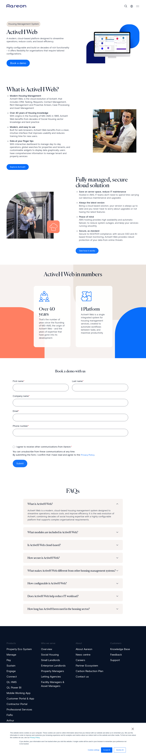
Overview (46, 652)
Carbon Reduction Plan (89, 674)
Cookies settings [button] (93, 750)
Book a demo (18, 63)
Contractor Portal (17, 707)
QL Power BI (14, 691)
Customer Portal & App (20, 702)
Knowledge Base (120, 652)
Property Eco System (19, 652)
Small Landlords (50, 663)
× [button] (133, 729)
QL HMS (12, 685)
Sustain (11, 669)
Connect (12, 680)
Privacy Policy (35, 737)
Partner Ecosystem (87, 669)
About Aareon (84, 652)
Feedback (116, 658)
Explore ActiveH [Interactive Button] (17, 167)
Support (115, 663)
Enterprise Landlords (53, 669)
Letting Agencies (51, 680)
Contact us (82, 680)
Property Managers (52, 674)
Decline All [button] (119, 750)
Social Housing (50, 658)
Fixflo (10, 718)
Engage (11, 674)
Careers (80, 663)
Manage (11, 658)
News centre (83, 658)
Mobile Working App (18, 696)
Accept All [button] (106, 750)
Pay (9, 663)
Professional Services (19, 713)
